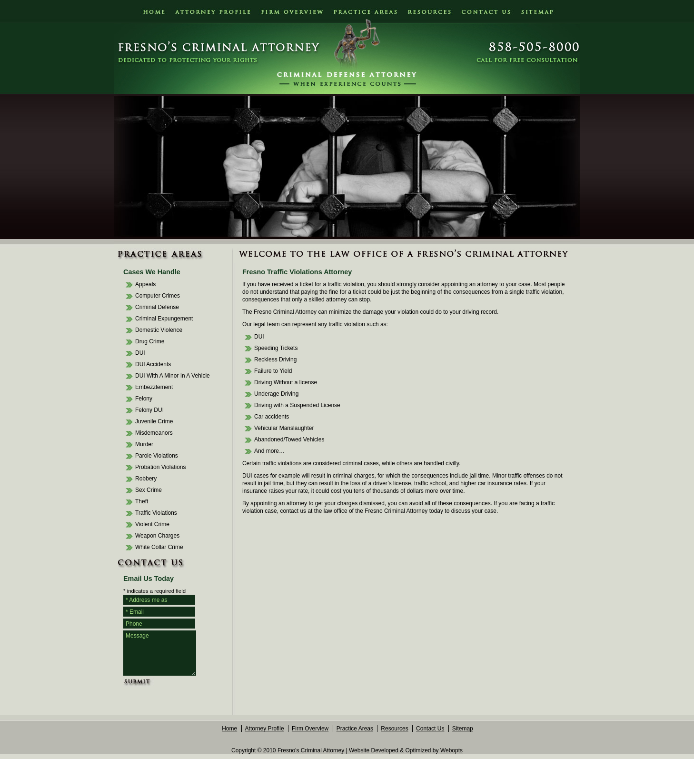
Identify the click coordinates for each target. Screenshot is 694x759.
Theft (141, 501)
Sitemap (462, 728)
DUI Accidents (153, 364)
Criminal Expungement (164, 318)
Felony (143, 398)
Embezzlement (154, 387)
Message (159, 653)
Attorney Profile (264, 728)
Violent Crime (152, 524)
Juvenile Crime (154, 421)
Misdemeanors (154, 432)
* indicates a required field (154, 591)
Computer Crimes (157, 295)
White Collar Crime (159, 547)
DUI (140, 353)
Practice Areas (355, 728)
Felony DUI (149, 410)
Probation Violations (160, 467)
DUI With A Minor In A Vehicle (172, 375)
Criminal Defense (157, 307)
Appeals (145, 284)
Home (229, 728)
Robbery (146, 478)
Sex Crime (148, 490)
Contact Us (430, 728)
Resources (394, 728)
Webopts (451, 750)
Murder (144, 444)
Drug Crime (149, 341)
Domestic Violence (158, 330)
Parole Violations (156, 455)
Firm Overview (310, 728)
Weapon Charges (157, 535)
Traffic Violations (156, 512)
